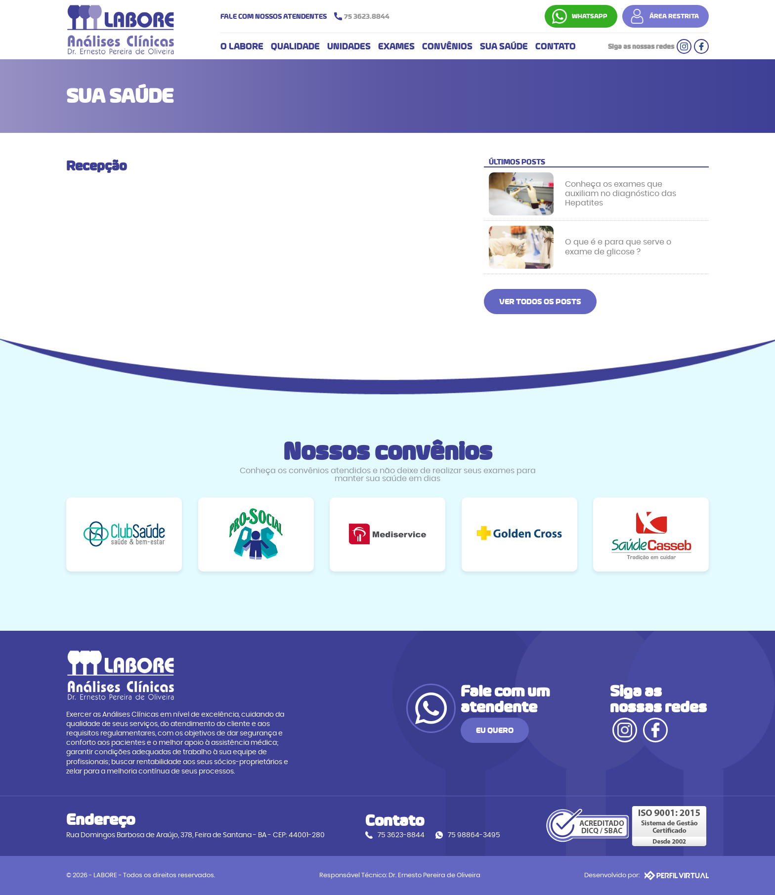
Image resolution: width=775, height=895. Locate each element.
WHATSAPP (589, 16)
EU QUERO (495, 730)
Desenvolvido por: (646, 875)
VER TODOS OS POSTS (540, 301)
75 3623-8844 (401, 835)
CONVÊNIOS (447, 46)
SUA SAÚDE (504, 46)
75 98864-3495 (474, 835)
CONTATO (555, 46)
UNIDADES (349, 46)
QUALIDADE (295, 46)
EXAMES (396, 46)
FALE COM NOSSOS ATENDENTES (307, 16)
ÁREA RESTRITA (674, 16)
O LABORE (241, 46)
